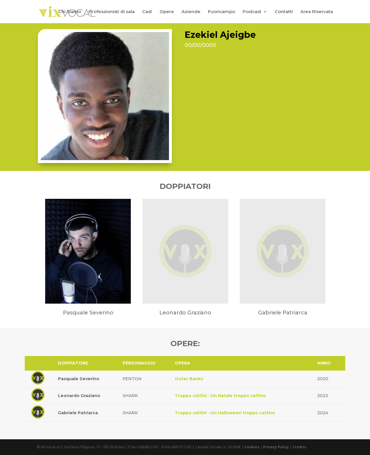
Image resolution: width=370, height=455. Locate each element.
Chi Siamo (69, 12)
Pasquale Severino (78, 378)
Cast (147, 12)
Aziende (191, 12)
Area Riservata (316, 12)
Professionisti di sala (112, 12)
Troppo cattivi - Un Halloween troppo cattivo (225, 412)
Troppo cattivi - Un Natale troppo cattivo (220, 395)
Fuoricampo (221, 12)
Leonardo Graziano (79, 395)
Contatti (284, 12)
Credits (299, 447)
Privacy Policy (276, 447)
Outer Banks (189, 378)
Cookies (251, 447)
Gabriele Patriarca (78, 412)
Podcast (252, 12)
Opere (167, 12)
